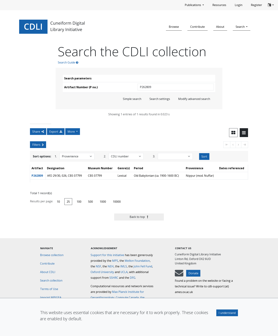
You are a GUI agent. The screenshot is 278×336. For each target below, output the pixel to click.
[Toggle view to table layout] (244, 132)
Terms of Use (49, 289)
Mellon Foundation (137, 261)
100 (79, 202)
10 (58, 202)
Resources (219, 5)
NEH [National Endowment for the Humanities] (111, 266)
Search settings (159, 99)
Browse (174, 27)
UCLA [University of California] (124, 272)
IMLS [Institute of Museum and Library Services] (123, 266)
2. (105, 156)
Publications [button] (193, 5)
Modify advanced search (194, 99)
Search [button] (240, 27)
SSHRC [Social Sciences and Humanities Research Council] (113, 278)
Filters (38, 145)
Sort (204, 156)
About (220, 27)
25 (68, 202)
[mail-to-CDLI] (179, 275)
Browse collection (51, 255)
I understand (227, 313)
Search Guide (68, 62)
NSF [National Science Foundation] (98, 266)
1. (56, 156)
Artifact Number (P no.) (81, 87)
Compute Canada (127, 297)
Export (55, 132)
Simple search (132, 99)
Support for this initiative (107, 255)
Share (38, 132)
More (72, 132)
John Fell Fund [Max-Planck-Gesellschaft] (143, 266)
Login (238, 5)
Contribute (197, 27)
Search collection (51, 280)
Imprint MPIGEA (50, 297)
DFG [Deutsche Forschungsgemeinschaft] (132, 278)
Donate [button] (193, 273)
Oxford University (102, 272)
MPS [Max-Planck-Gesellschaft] (115, 261)
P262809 (37, 176)
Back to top (139, 217)
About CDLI (47, 272)
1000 (103, 202)
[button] (270, 5)
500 (90, 202)
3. (154, 156)
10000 (117, 202)
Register (256, 5)
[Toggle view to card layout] (233, 132)
